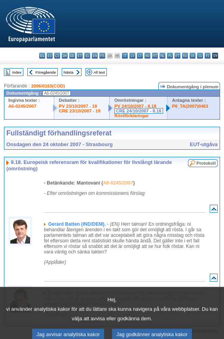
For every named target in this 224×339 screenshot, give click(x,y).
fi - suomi (208, 56)
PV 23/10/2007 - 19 (78, 106)
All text (99, 72)
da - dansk (65, 56)
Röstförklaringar (131, 115)
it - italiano (125, 56)
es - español (50, 56)
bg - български (42, 56)
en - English (95, 56)
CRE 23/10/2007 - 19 (80, 111)
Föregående (46, 72)
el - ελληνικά (87, 56)
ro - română (185, 56)
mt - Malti (155, 56)
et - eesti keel (80, 56)
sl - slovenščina (200, 56)
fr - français (102, 56)
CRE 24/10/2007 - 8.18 (138, 111)
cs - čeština (57, 56)
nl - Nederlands (162, 56)
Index (16, 72)
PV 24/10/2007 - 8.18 (135, 106)
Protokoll (206, 163)
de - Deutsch (72, 56)
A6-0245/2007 (22, 106)
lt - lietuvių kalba (140, 56)
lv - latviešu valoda (132, 56)
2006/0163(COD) (48, 86)
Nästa (69, 72)
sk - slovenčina (193, 56)
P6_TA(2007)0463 (190, 106)
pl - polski (170, 56)
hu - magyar (147, 56)
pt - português (177, 56)
